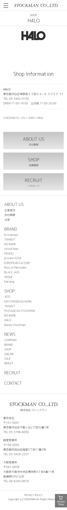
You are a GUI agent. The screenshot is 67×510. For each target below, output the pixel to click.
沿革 (7, 220)
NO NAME (10, 244)
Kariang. (9, 281)
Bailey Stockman (15, 325)
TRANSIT (10, 239)
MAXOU (8, 253)
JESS (7, 297)
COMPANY (10, 340)
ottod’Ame (11, 249)
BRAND (10, 229)
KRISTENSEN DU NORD (18, 301)
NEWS (10, 334)
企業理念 (9, 210)
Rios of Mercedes (15, 267)
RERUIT (8, 363)
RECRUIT (12, 373)
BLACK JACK (11, 272)
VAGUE (8, 277)
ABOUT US (14, 204)
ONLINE (9, 354)
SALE (7, 359)
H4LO (7, 320)
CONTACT (13, 383)
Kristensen (11, 235)
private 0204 (12, 258)
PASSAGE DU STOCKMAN (19, 311)
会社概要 (9, 215)
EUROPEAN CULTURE (17, 263)
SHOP (9, 291)
